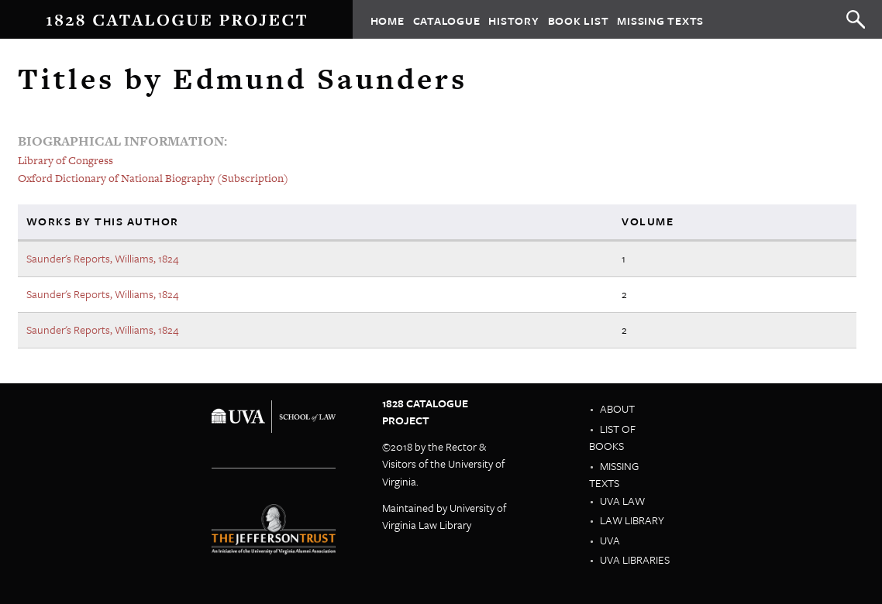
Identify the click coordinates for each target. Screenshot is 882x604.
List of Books (612, 437)
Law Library (632, 520)
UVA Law (622, 500)
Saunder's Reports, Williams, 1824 (102, 258)
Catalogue (447, 20)
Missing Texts (660, 20)
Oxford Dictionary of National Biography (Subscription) (153, 178)
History (513, 20)
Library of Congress (65, 160)
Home (387, 20)
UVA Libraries (635, 559)
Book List (578, 20)
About (617, 408)
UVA (610, 540)
